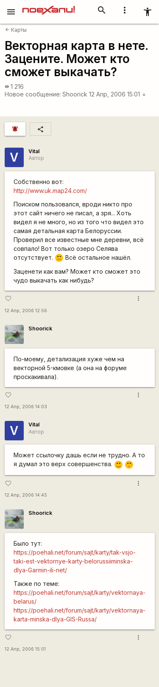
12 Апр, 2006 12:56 (26, 310)
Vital (33, 151)
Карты (16, 30)
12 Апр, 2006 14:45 (26, 495)
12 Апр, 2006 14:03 (26, 406)
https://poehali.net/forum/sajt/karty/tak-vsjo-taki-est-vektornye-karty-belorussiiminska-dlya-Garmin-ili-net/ (75, 561)
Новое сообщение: (33, 94)
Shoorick (74, 94)
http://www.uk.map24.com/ (50, 190)
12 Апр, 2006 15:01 (117, 94)
